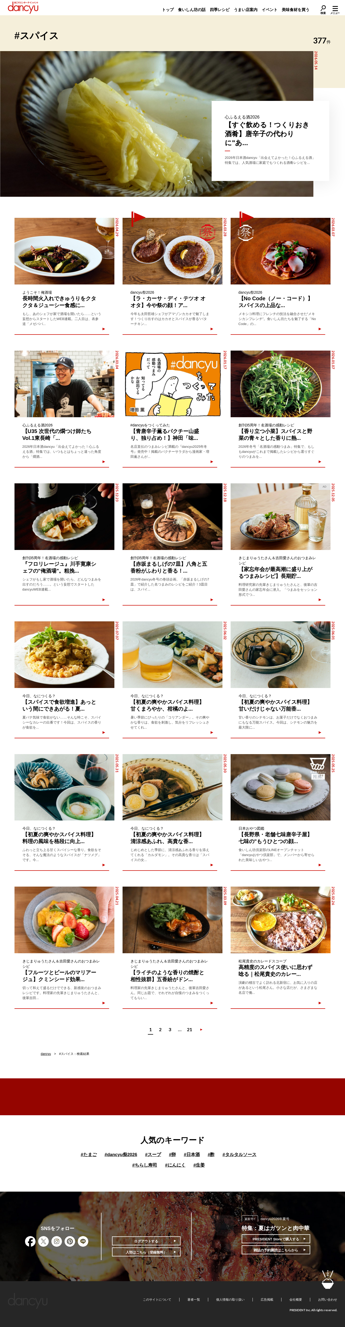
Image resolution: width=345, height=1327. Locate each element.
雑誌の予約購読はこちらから (276, 1250)
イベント (270, 9)
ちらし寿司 (144, 1165)
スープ (153, 1154)
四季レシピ (220, 9)
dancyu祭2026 (121, 1154)
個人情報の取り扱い (230, 1299)
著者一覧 (193, 1299)
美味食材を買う (295, 9)
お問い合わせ (327, 1299)
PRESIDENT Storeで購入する (275, 1239)
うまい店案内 (245, 9)
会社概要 (295, 1299)
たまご (88, 1154)
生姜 (199, 1165)
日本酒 (192, 1154)
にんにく (175, 1165)
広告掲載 (267, 1299)
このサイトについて (157, 1299)
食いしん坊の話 (192, 9)
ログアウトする (146, 1241)
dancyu (46, 1054)
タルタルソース (239, 1154)
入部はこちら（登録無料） (146, 1252)
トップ (168, 9)
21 (189, 1029)
